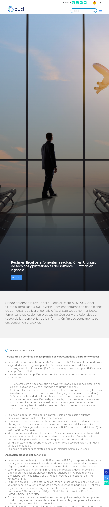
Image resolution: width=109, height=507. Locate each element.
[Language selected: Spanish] (97, 2)
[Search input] (82, 11)
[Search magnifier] (94, 11)
